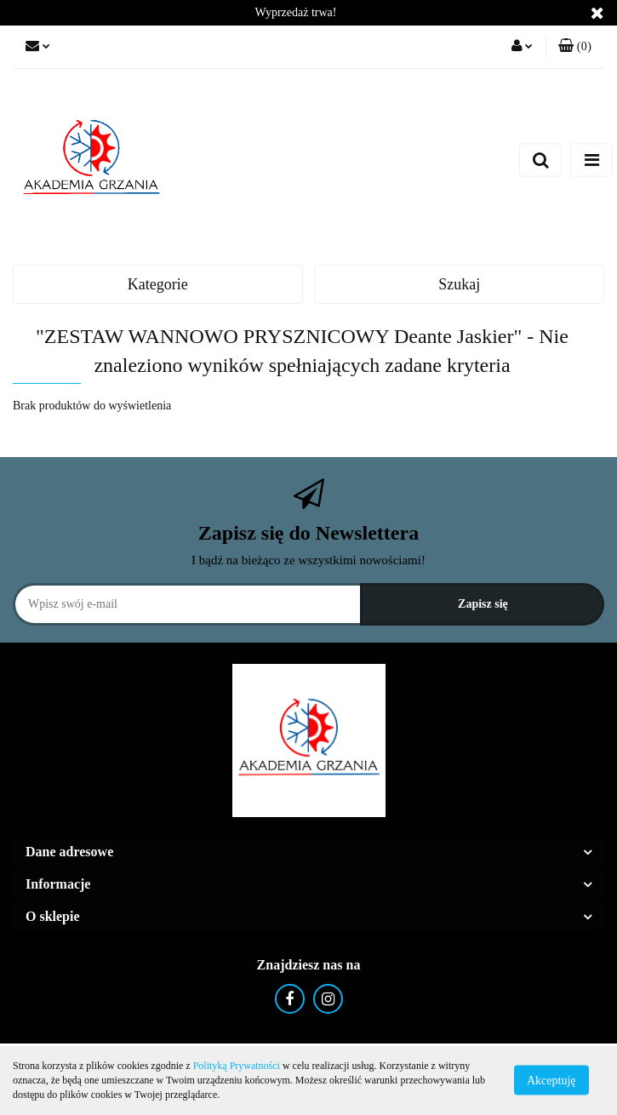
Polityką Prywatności (236, 1066)
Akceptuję (551, 1080)
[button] (575, 47)
